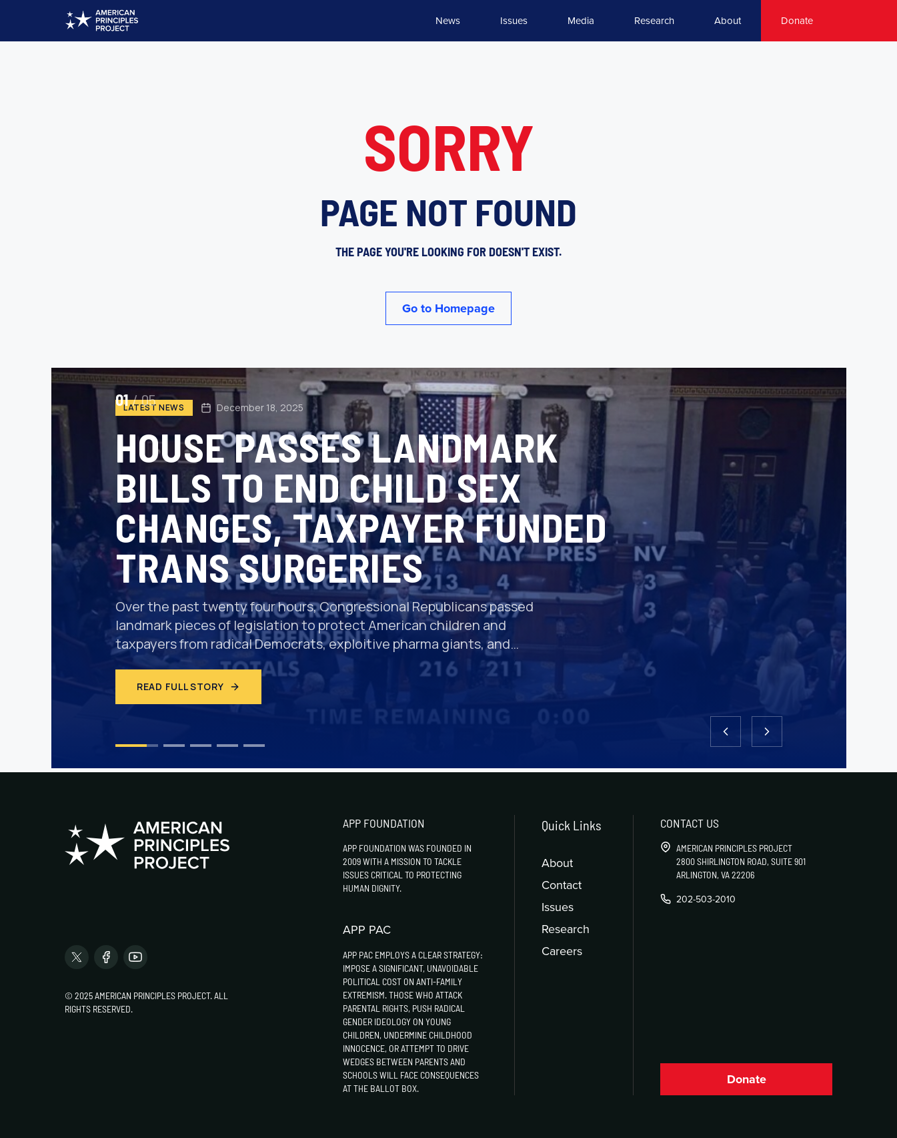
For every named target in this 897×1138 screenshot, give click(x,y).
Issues (514, 20)
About (727, 20)
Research (654, 20)
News (447, 20)
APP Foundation (384, 823)
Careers (562, 950)
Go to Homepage (448, 308)
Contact (562, 884)
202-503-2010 (706, 899)
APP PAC (367, 930)
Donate (797, 20)
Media (581, 20)
